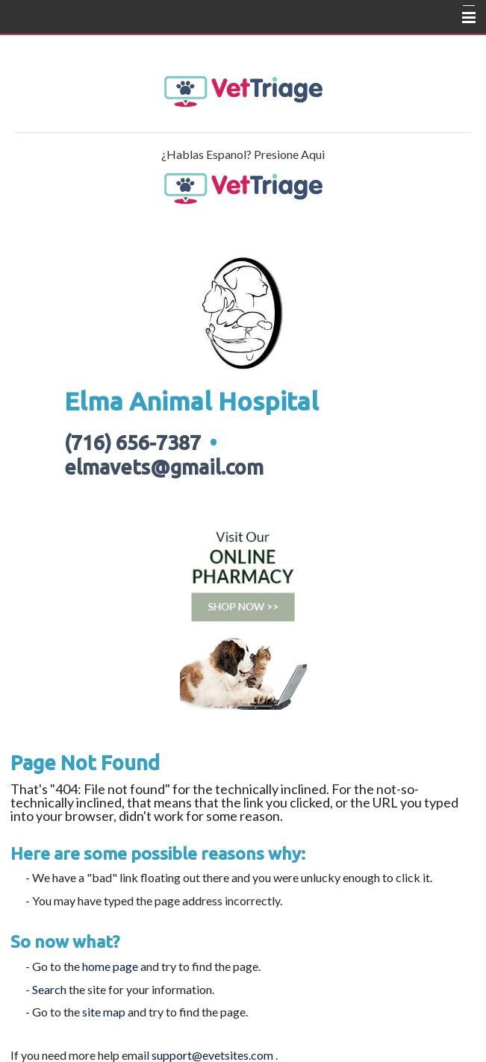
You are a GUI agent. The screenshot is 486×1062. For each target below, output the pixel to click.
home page (110, 966)
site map (103, 1012)
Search (49, 989)
